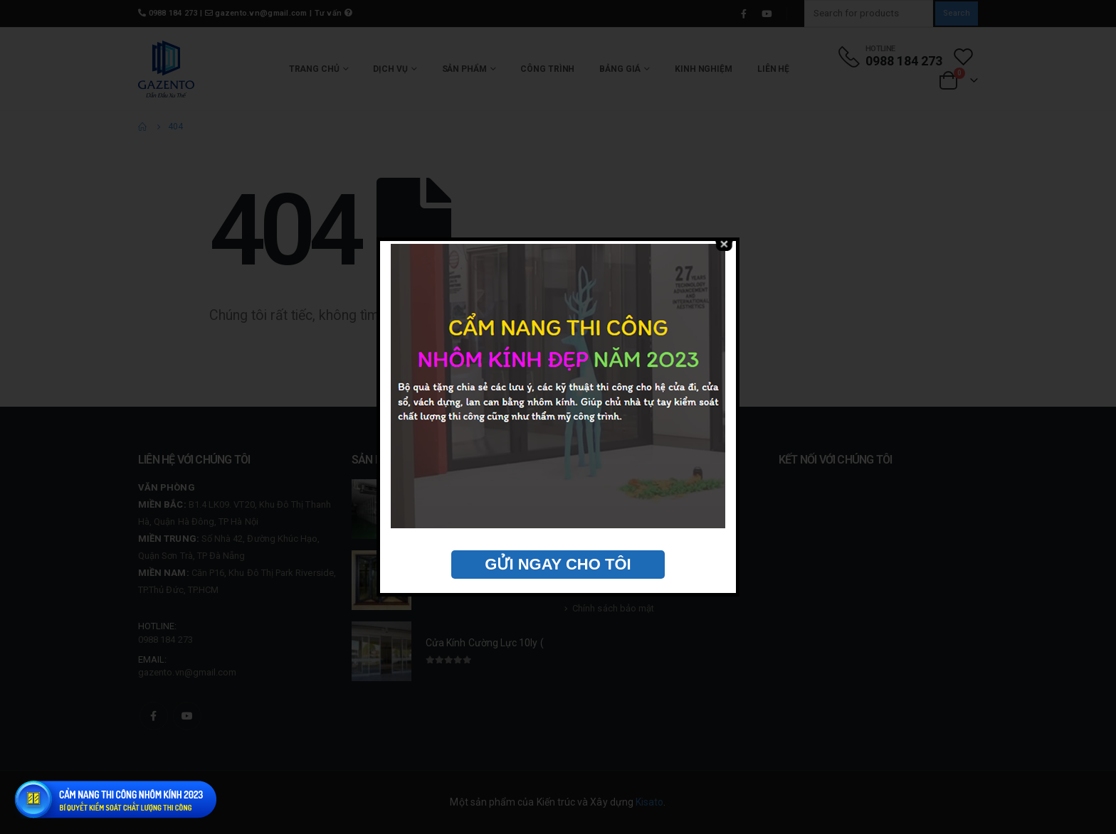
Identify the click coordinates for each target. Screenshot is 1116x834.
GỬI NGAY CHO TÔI (558, 564)
